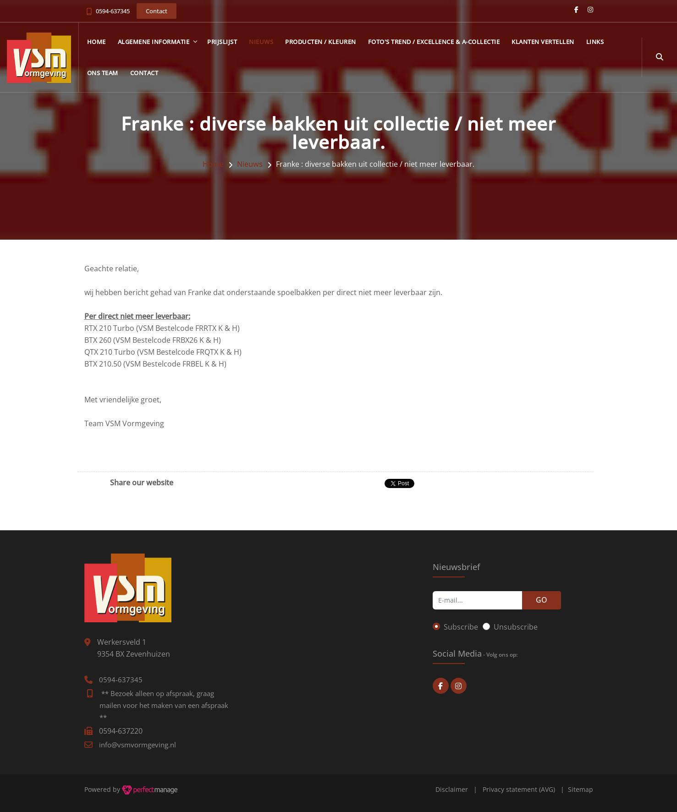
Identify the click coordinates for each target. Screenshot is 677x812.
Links (595, 42)
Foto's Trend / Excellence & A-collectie (434, 42)
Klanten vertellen (543, 42)
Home (96, 42)
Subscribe (461, 627)
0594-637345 (113, 11)
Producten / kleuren (320, 42)
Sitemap (580, 789)
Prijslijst (222, 42)
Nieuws (261, 42)
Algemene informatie (154, 42)
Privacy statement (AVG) (519, 789)
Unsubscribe (516, 627)
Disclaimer (451, 789)
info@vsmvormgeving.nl (137, 744)
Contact (144, 73)
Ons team (102, 73)
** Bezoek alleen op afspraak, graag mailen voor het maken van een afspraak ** (163, 705)
